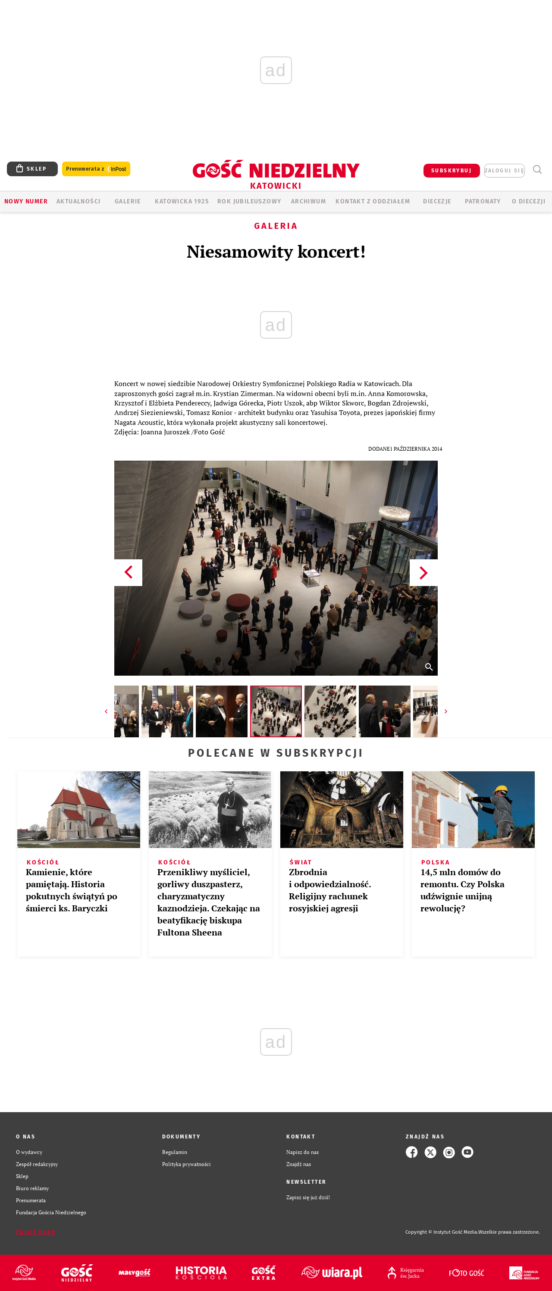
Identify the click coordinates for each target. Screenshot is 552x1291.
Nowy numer (26, 201)
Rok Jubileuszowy (249, 201)
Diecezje (437, 201)
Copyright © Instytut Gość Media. (441, 1232)
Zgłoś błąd (36, 1232)
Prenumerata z (96, 169)
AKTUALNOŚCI (78, 201)
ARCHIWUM (308, 201)
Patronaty (483, 201)
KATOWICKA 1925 (182, 201)
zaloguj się (504, 171)
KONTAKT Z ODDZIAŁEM (373, 201)
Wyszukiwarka (537, 170)
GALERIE (128, 201)
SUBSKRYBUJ (451, 171)
